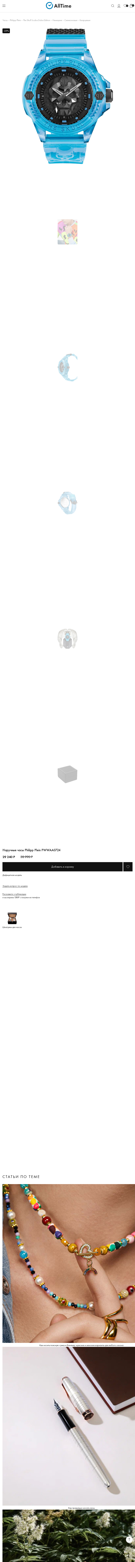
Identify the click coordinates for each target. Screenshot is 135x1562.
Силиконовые (70, 20)
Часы (5, 20)
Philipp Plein (15, 20)
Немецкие (57, 20)
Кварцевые (85, 20)
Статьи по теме (21, 1176)
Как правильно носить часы (81, 1507)
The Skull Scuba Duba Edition (36, 20)
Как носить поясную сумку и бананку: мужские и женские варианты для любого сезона (81, 1345)
